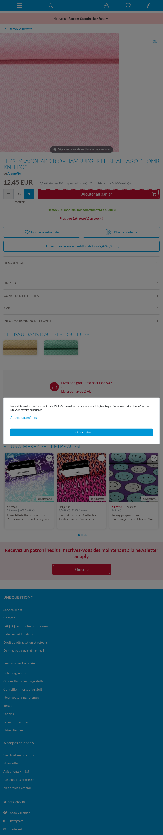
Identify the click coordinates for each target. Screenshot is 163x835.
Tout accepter (81, 432)
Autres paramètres (23, 417)
